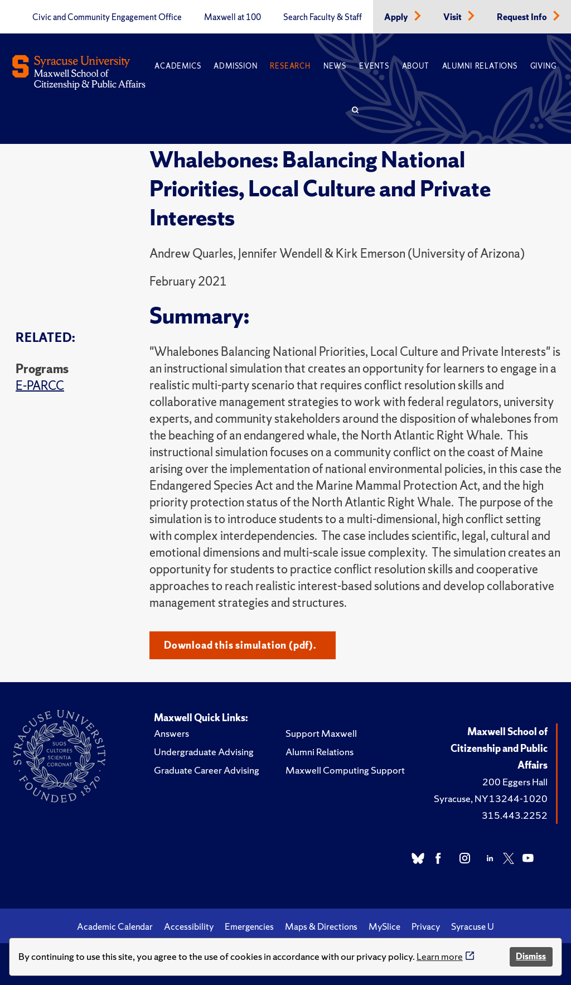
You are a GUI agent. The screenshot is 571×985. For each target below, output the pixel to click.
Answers (171, 733)
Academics (177, 66)
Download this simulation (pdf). (240, 645)
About (415, 66)
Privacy (426, 926)
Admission (235, 66)
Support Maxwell (321, 733)
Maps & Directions (321, 926)
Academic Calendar (115, 926)
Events (374, 66)
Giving (543, 66)
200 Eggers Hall (515, 781)
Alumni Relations (479, 66)
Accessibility (189, 926)
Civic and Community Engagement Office (107, 17)
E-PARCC (40, 386)
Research (290, 66)
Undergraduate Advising (204, 751)
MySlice (384, 926)
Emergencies (249, 926)
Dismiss (531, 956)
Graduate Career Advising (206, 770)
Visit (453, 17)
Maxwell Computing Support (345, 770)
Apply (397, 17)
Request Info (523, 17)
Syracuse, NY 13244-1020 (491, 798)
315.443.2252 (515, 815)
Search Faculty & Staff (322, 17)
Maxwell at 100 (232, 17)
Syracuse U (472, 926)
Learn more (440, 956)
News (334, 66)
